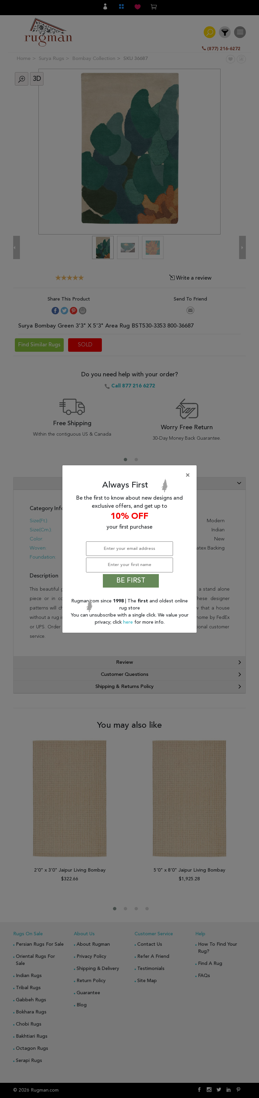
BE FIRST (130, 580)
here (128, 622)
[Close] (131, 475)
